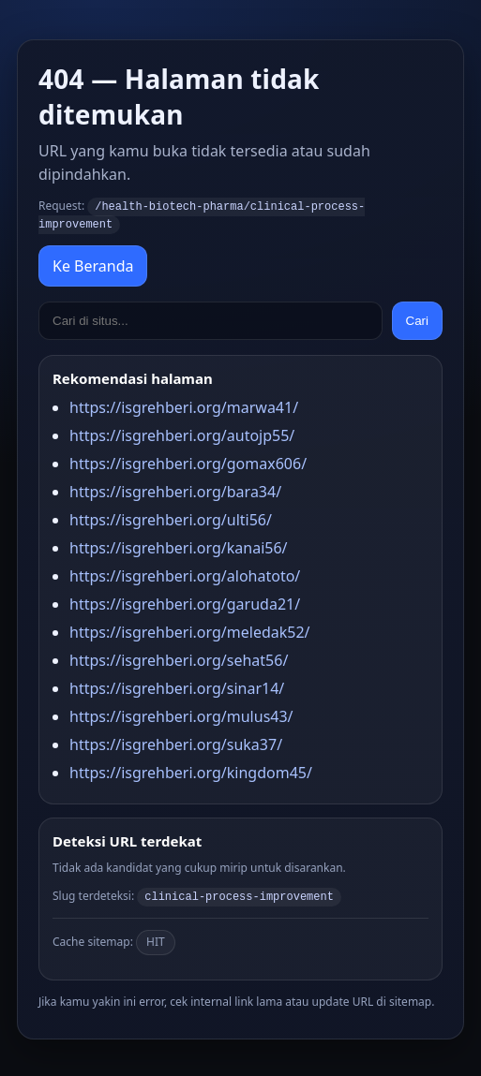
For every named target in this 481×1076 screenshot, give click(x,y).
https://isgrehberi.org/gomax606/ (188, 461)
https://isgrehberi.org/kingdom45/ (190, 770)
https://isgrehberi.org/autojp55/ (181, 433)
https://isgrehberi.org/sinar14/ (176, 686)
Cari (417, 319)
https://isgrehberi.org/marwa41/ (183, 405)
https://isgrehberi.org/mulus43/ (181, 714)
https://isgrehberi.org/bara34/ (175, 489)
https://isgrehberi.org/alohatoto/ (184, 574)
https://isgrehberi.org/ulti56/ (170, 518)
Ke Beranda (93, 264)
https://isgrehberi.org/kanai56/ (178, 546)
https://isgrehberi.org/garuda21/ (184, 602)
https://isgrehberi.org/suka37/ (175, 742)
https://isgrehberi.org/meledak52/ (189, 630)
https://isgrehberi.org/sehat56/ (178, 658)
